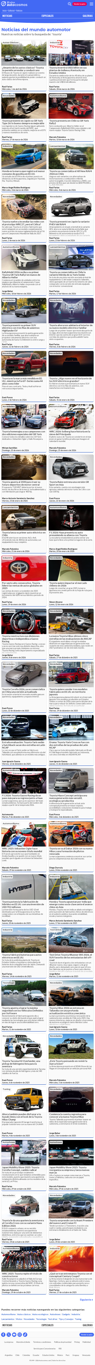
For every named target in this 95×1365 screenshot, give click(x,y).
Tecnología (8, 983)
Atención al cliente (23, 1342)
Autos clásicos (11, 42)
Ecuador (36, 1355)
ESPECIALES (47, 16)
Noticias (19, 10)
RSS (60, 1348)
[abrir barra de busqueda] (69, 4)
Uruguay (75, 1355)
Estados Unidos (48, 1355)
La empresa (8, 1342)
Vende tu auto (79, 4)
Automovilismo (58, 95)
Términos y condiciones (42, 1342)
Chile (17, 1355)
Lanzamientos (57, 146)
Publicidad (87, 1342)
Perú (67, 1355)
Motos (19, 1319)
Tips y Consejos (66, 1319)
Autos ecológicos (40, 1314)
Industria (55, 42)
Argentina (8, 1355)
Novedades (9, 95)
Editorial (11, 10)
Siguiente (86, 1299)
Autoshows (9, 1142)
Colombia (26, 1355)
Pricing (77, 1342)
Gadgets (66, 1314)
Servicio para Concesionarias (45, 1348)
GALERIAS (88, 16)
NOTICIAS (7, 16)
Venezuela (86, 1355)
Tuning (6, 1089)
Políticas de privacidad (62, 1342)
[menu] (91, 4)
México (60, 1355)
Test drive (55, 930)
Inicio (4, 10)
